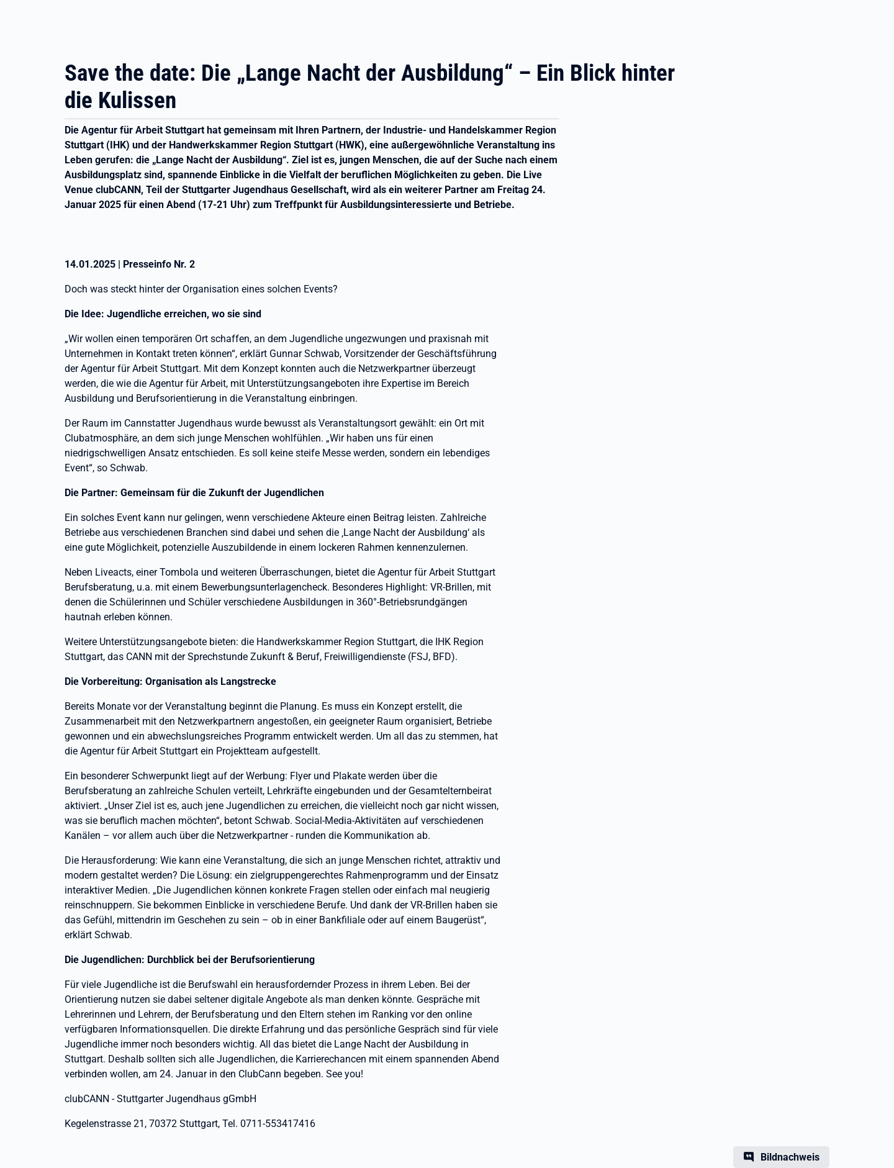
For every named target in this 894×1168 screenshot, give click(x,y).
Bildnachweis (790, 1157)
